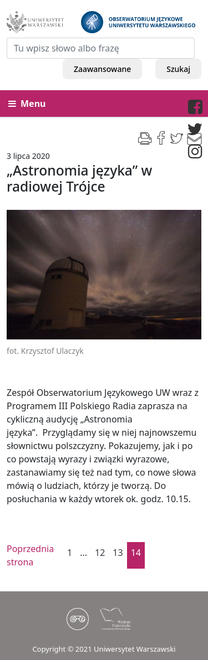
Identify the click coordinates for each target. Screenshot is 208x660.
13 (118, 552)
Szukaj (178, 69)
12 (100, 552)
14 (136, 552)
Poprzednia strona (26, 555)
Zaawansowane (102, 69)
